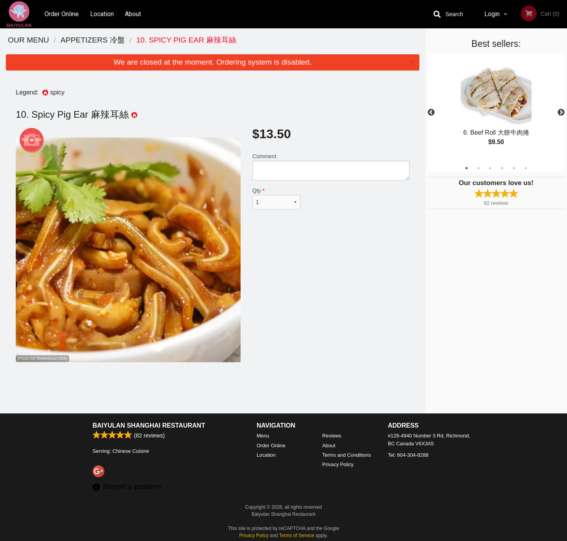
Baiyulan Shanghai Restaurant (149, 425)
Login (492, 14)
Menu (263, 436)
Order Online (61, 14)
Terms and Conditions (346, 455)
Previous (431, 113)
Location (102, 14)
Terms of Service (296, 535)
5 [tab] (514, 168)
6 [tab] (526, 168)
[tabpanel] (496, 108)
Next (561, 113)
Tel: (408, 455)
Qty (276, 198)
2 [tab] (478, 168)
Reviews (331, 436)
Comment (331, 166)
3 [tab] (490, 168)
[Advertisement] (213, 388)
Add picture (32, 140)
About (133, 14)
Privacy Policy (338, 464)
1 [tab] (467, 168)
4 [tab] (502, 168)
